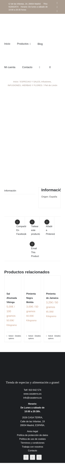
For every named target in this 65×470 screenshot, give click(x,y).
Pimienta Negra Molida (31, 298)
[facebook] (26, 457)
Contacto (32, 450)
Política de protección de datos (32, 435)
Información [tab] (10, 190)
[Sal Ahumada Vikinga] (12, 282)
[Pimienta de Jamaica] (52, 282)
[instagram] (32, 457)
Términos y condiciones (32, 443)
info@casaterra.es (32, 398)
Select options (11, 337)
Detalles (17, 336)
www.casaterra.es (32, 394)
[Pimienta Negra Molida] (32, 282)
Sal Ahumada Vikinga (12, 298)
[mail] (39, 457)
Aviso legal (32, 431)
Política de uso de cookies (32, 439)
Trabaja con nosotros (32, 447)
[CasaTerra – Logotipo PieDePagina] (32, 357)
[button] (50, 67)
